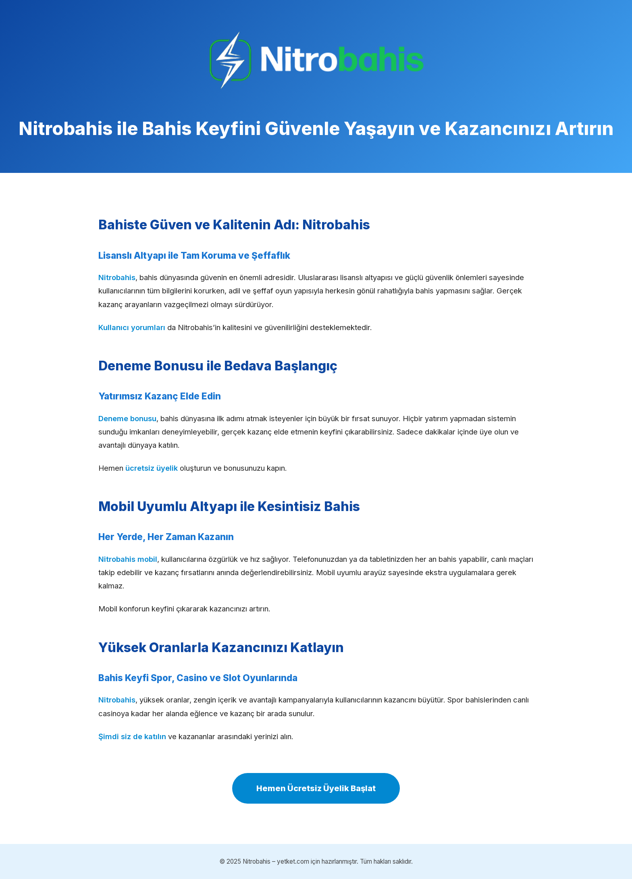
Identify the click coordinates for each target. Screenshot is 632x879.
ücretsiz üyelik (151, 467)
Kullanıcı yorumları (131, 327)
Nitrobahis (116, 277)
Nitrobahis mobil (127, 559)
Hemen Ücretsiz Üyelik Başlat (316, 788)
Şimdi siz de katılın (132, 736)
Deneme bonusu (127, 418)
